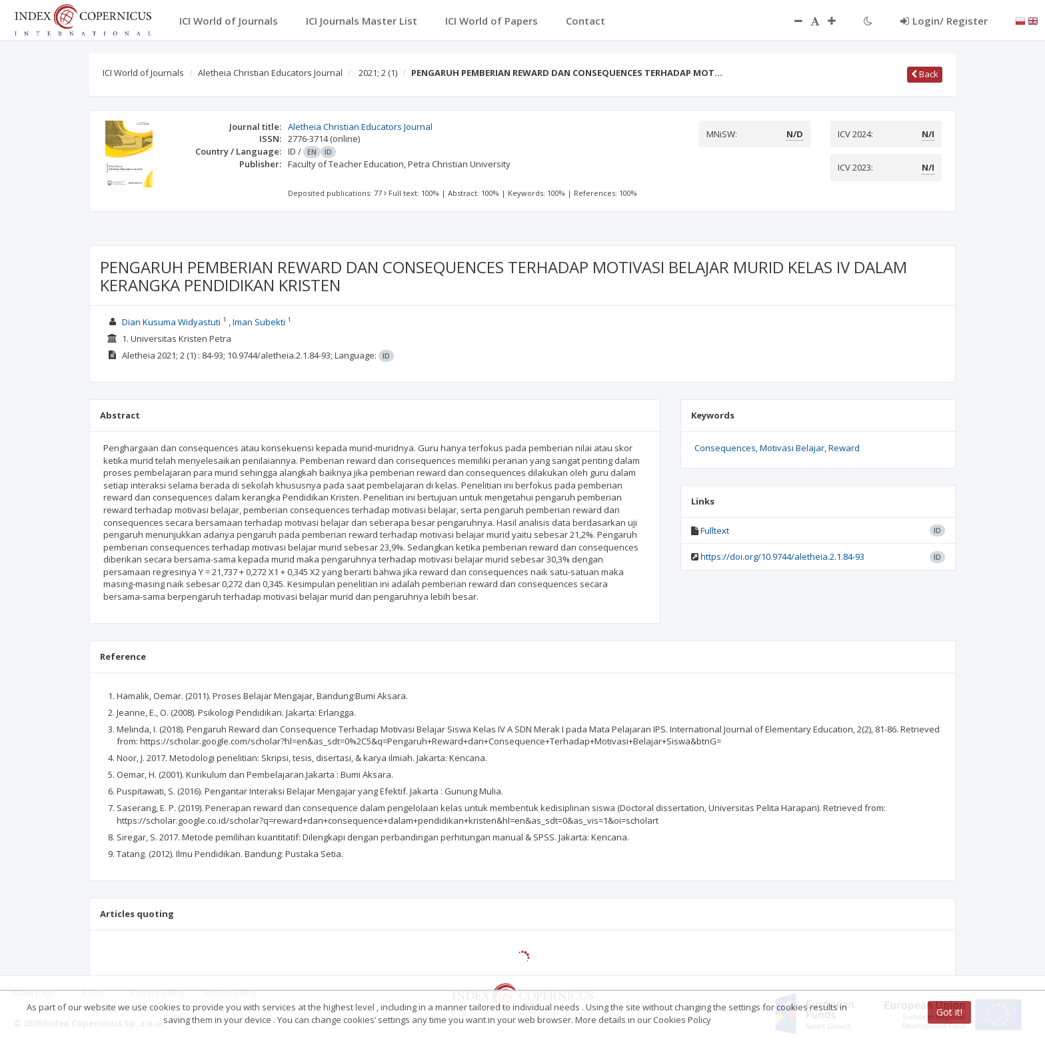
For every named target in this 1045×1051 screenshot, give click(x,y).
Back (924, 74)
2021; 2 (378, 73)
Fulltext (714, 530)
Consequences (725, 448)
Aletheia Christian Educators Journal (270, 73)
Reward (844, 448)
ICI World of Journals (143, 73)
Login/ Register (944, 20)
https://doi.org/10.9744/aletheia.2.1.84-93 (782, 556)
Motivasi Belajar (792, 448)
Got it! (949, 1012)
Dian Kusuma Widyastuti (171, 322)
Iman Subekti (259, 322)
